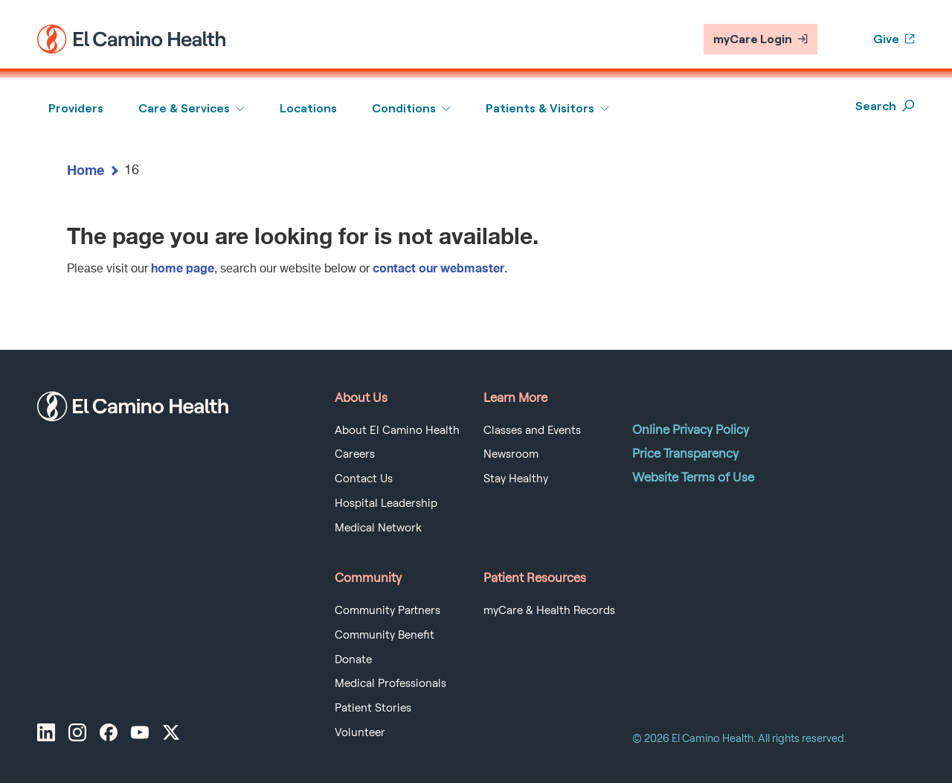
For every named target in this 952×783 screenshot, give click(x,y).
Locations (308, 108)
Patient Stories (373, 708)
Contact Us (364, 478)
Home (85, 170)
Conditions (404, 108)
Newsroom (510, 454)
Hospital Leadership (386, 503)
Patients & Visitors (540, 108)
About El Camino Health (397, 430)
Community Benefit (384, 635)
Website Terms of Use (693, 477)
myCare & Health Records (549, 610)
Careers (355, 454)
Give (894, 39)
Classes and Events (532, 430)
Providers (75, 108)
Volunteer (360, 732)
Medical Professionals (390, 683)
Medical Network (378, 527)
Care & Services (184, 108)
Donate (353, 659)
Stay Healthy (515, 478)
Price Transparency (685, 453)
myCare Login (760, 39)
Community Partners (387, 610)
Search (885, 106)
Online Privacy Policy (690, 429)
